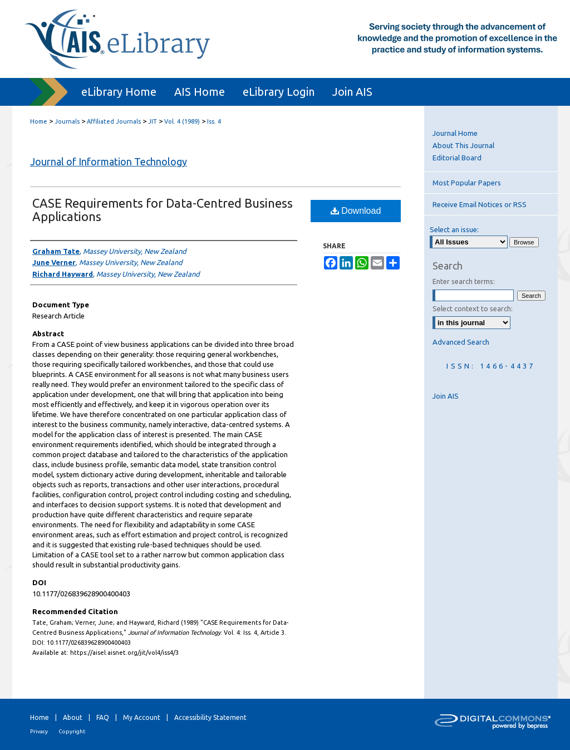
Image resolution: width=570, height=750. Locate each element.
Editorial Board (457, 157)
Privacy (39, 731)
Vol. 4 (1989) (182, 121)
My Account (141, 717)
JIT (152, 121)
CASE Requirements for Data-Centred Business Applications (162, 209)
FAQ (102, 717)
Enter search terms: (464, 281)
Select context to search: (473, 308)
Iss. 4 (214, 121)
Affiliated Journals (114, 121)
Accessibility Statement (210, 717)
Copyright (71, 731)
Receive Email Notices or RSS (480, 204)
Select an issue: (454, 229)
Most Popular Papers (467, 183)
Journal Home (455, 133)
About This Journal (463, 145)
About (72, 717)
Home (38, 121)
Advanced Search (461, 342)
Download (356, 210)
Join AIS (446, 396)
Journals (67, 121)
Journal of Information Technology (108, 161)
